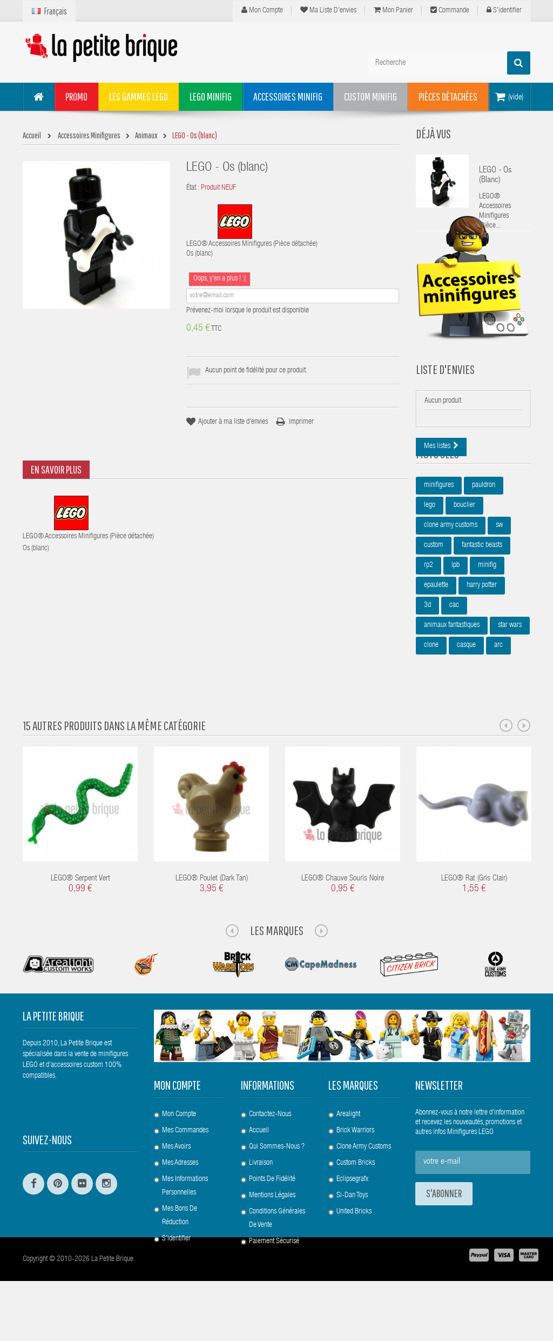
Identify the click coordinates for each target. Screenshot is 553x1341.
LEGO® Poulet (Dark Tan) (212, 909)
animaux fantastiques (452, 688)
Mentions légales (272, 1226)
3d (427, 668)
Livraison (261, 1193)
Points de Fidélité (272, 1209)
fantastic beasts (482, 608)
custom (433, 608)
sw (499, 588)
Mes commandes (185, 1161)
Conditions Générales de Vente (277, 1248)
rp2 (428, 628)
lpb (455, 628)
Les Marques (277, 961)
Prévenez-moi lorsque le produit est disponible (247, 311)
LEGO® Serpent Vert (80, 909)
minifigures (439, 548)
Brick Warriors (355, 1161)
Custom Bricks (355, 1193)
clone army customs (450, 588)
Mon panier (393, 10)
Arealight (348, 1145)
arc (498, 708)
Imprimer (301, 422)
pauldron (483, 548)
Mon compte (262, 10)
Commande (449, 10)
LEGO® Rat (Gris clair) (474, 909)
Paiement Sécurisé (274, 1272)
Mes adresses (180, 1193)
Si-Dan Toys (352, 1226)
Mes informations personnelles (185, 1216)
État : (192, 188)
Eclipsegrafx (352, 1209)
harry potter (482, 648)
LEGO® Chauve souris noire (342, 909)
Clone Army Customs (363, 1177)
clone (431, 708)
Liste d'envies (445, 406)
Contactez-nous (270, 1145)
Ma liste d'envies (328, 10)
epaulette (436, 648)
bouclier (464, 568)
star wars (510, 688)
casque (466, 708)
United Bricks (354, 1242)
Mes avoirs (176, 1177)
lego (429, 568)
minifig (487, 628)
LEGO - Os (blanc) (495, 175)
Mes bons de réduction (179, 1246)
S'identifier (504, 10)
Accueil (259, 1161)
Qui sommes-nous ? (277, 1177)
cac (454, 668)
